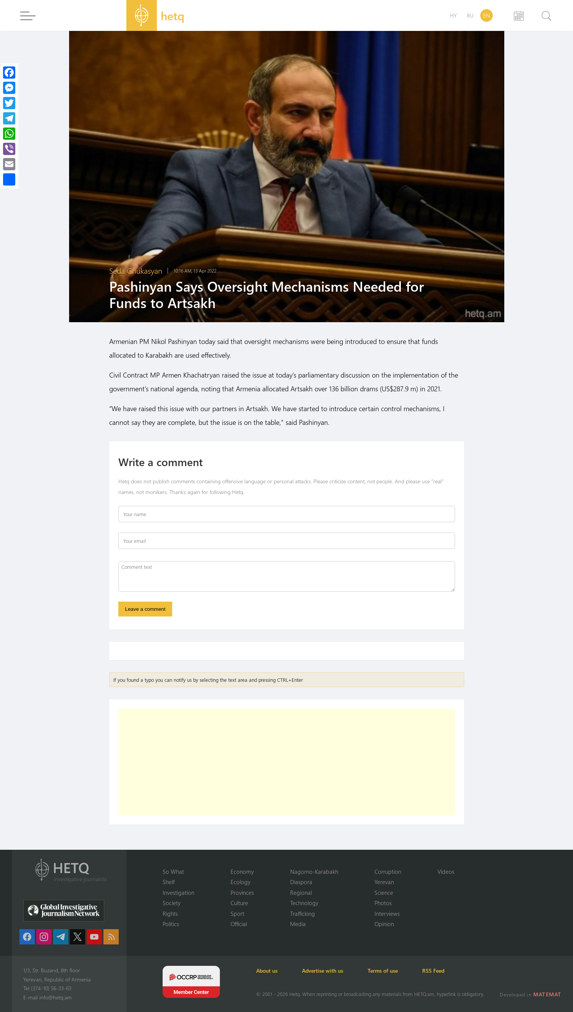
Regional (301, 892)
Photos (383, 903)
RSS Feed (433, 970)
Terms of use (383, 970)
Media (298, 924)
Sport (237, 913)
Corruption (387, 871)
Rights (170, 913)
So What (173, 871)
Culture (239, 903)
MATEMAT (547, 994)
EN (486, 15)
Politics (171, 924)
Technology (304, 903)
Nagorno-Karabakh (314, 871)
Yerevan (384, 882)
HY (453, 15)
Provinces (242, 892)
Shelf (168, 882)
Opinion (384, 924)
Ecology (240, 882)
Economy (242, 871)
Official (239, 924)
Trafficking (302, 913)
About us (267, 970)
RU (470, 15)
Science (383, 892)
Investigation (178, 892)
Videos (445, 871)
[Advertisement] (286, 762)
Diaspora (301, 882)
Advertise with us (322, 970)
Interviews (387, 913)
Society (172, 903)
